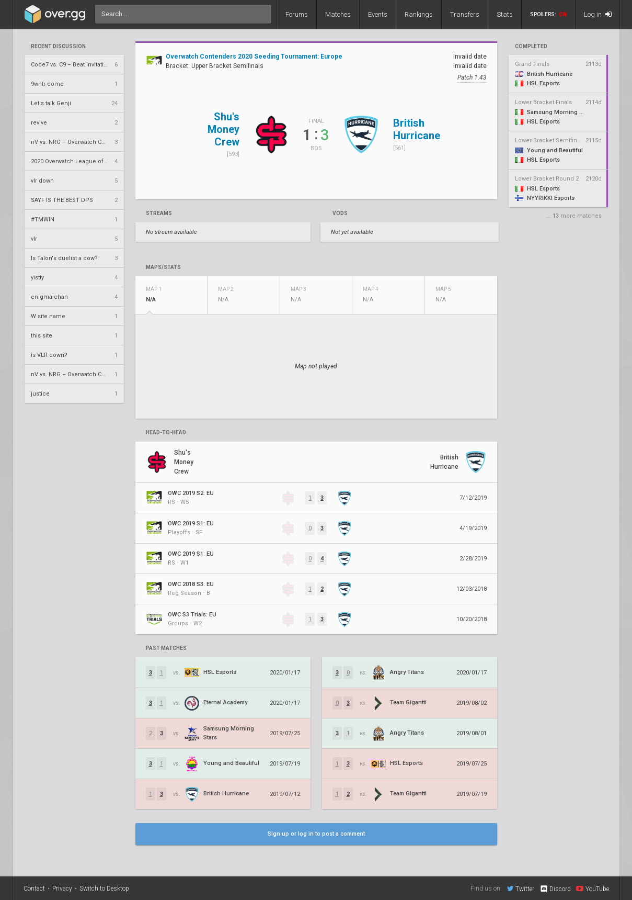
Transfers (464, 14)
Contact (34, 888)
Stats (505, 14)
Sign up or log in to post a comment (316, 833)
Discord (554, 889)
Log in (598, 14)
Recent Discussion (58, 46)
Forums (296, 14)
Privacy (62, 888)
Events (377, 14)
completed (531, 46)
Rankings (419, 14)
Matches (338, 14)
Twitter (520, 888)
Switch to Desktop (104, 888)
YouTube (592, 888)
